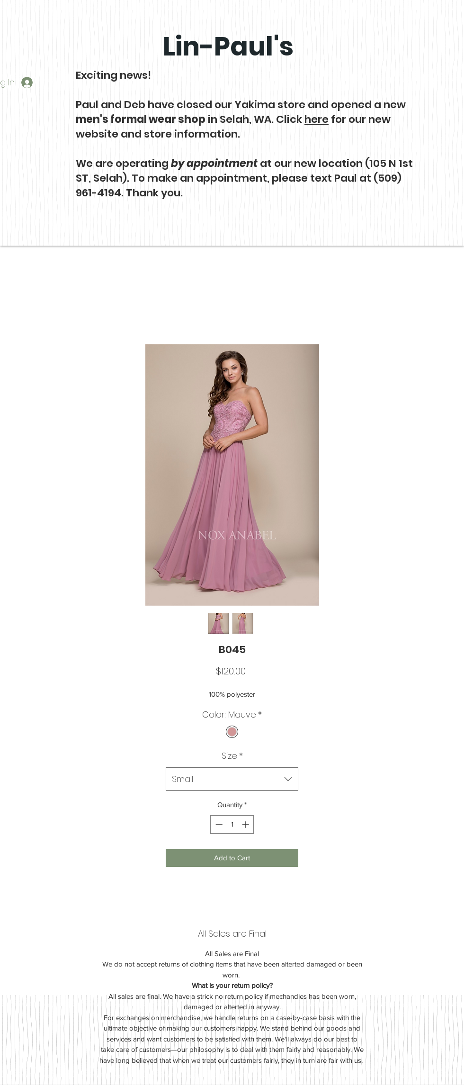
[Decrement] (218, 824)
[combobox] (232, 779)
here (316, 119)
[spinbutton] (232, 824)
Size (232, 756)
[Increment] (246, 824)
